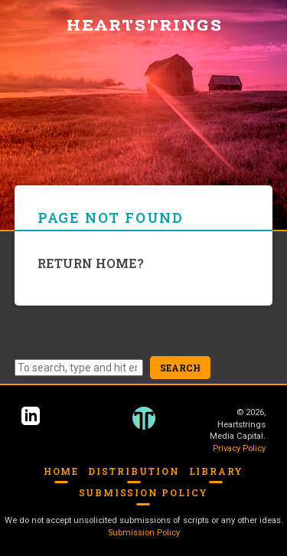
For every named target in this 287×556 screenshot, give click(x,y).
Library (216, 471)
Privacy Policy (239, 448)
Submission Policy (144, 492)
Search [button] (180, 367)
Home (61, 471)
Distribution (134, 471)
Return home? (91, 263)
